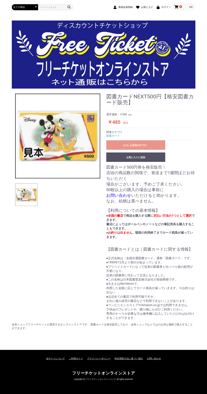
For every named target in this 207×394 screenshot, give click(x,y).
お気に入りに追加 (135, 157)
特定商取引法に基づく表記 (129, 358)
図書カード (113, 135)
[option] (57, 136)
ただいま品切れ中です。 (136, 145)
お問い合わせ (154, 358)
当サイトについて (55, 358)
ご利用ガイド (76, 358)
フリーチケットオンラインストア (103, 373)
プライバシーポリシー (99, 358)
